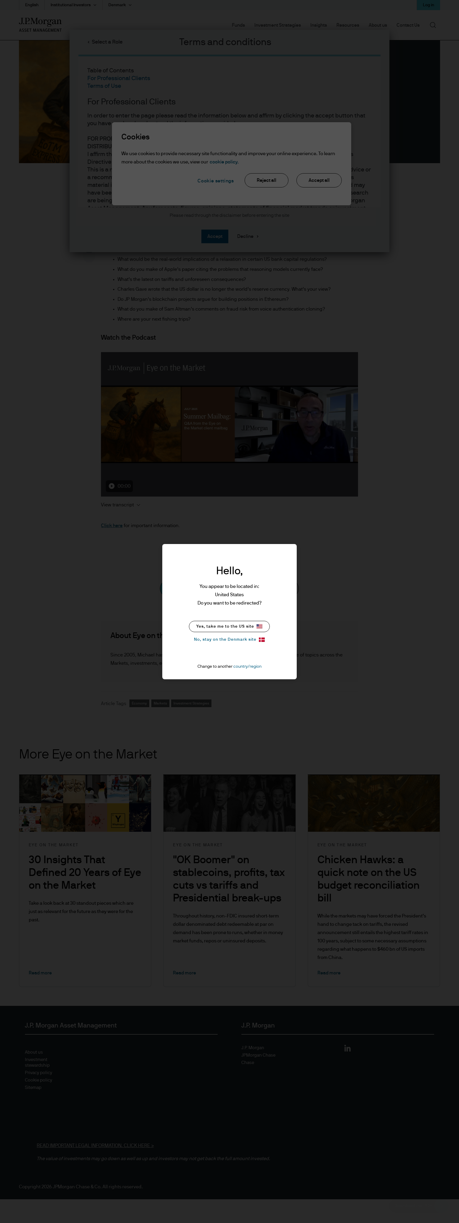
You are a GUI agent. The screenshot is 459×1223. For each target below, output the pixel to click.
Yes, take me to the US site (229, 626)
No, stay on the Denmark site (229, 639)
